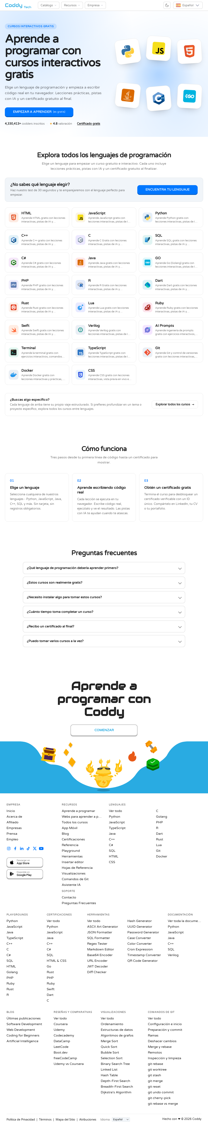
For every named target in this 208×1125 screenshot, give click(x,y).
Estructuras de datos (117, 1030)
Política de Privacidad (20, 1119)
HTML (113, 856)
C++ (112, 839)
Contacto (69, 897)
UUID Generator (139, 927)
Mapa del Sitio (65, 1119)
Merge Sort (109, 1041)
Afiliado (12, 822)
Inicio (10, 811)
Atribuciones (87, 1119)
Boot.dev (60, 1053)
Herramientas (72, 856)
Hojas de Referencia (77, 868)
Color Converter (139, 944)
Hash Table (109, 1075)
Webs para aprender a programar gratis (82, 817)
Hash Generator (139, 921)
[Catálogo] (49, 5)
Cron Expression (140, 949)
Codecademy (64, 1035)
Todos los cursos (75, 822)
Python (114, 817)
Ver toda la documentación (185, 921)
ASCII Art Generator (102, 927)
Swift (50, 989)
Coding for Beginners (22, 1035)
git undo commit (161, 1092)
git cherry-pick (159, 1098)
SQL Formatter (98, 938)
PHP (159, 822)
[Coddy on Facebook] (15, 849)
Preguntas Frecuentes (79, 903)
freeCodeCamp (65, 1058)
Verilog (173, 955)
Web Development (20, 1030)
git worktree (157, 1070)
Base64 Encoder (100, 955)
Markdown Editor (100, 949)
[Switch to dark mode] (167, 5)
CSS (112, 862)
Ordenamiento (112, 1024)
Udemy (59, 1030)
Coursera (61, 1024)
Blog (65, 834)
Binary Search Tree (115, 1064)
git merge (155, 1081)
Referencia (70, 845)
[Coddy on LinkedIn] (22, 849)
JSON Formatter (99, 932)
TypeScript (117, 828)
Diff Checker (96, 972)
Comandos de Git (75, 879)
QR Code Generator (142, 961)
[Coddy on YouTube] (41, 849)
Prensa (11, 834)
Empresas (14, 828)
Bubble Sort (110, 1053)
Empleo (12, 839)
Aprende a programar (78, 811)
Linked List (109, 1070)
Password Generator (143, 932)
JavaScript (117, 822)
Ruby (10, 983)
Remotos (155, 1053)
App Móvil (69, 828)
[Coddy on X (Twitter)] (34, 849)
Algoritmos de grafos (117, 1035)
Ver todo (115, 811)
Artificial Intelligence (22, 1041)
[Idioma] (121, 1119)
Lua (159, 845)
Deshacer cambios (162, 1041)
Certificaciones (73, 839)
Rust (159, 839)
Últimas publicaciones (23, 1018)
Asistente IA (71, 885)
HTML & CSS (56, 961)
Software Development (24, 1024)
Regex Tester (97, 944)
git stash (154, 1075)
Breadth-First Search (117, 1087)
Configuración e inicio (165, 1024)
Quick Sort (109, 1047)
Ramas (153, 1035)
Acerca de (14, 817)
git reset (154, 1087)
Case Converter (139, 938)
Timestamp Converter (144, 955)
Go (49, 966)
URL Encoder (97, 961)
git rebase (155, 1064)
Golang (161, 817)
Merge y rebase (160, 1047)
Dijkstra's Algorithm (116, 1092)
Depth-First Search (115, 1081)
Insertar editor (73, 862)
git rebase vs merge (163, 1104)
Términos (45, 1119)
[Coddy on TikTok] (28, 849)
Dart (159, 834)
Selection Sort (111, 1058)
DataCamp (62, 1041)
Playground (71, 851)
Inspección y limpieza (164, 1058)
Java (112, 834)
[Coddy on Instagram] (8, 849)
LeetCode (61, 1047)
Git (158, 851)
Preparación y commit (165, 1030)
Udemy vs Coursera (69, 1064)
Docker (161, 856)
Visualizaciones (74, 873)
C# (111, 845)
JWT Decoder (97, 966)
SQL (112, 851)
